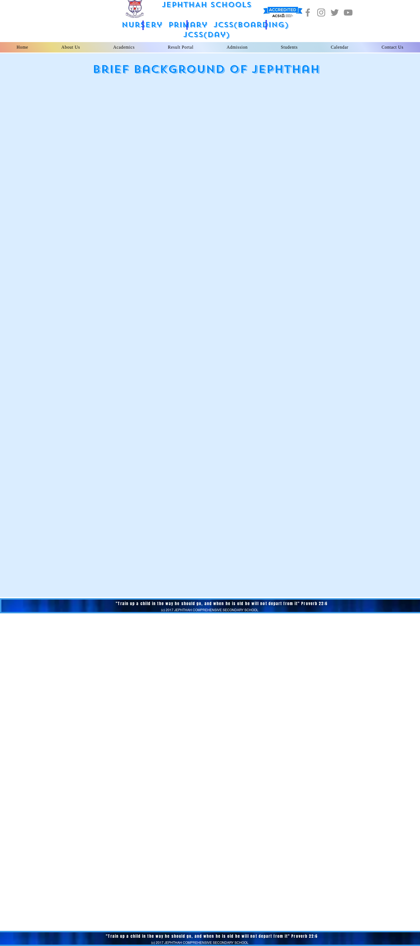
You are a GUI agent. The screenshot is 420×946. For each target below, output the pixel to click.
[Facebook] (307, 12)
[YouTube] (348, 12)
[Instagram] (321, 12)
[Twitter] (334, 12)
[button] (143, 25)
